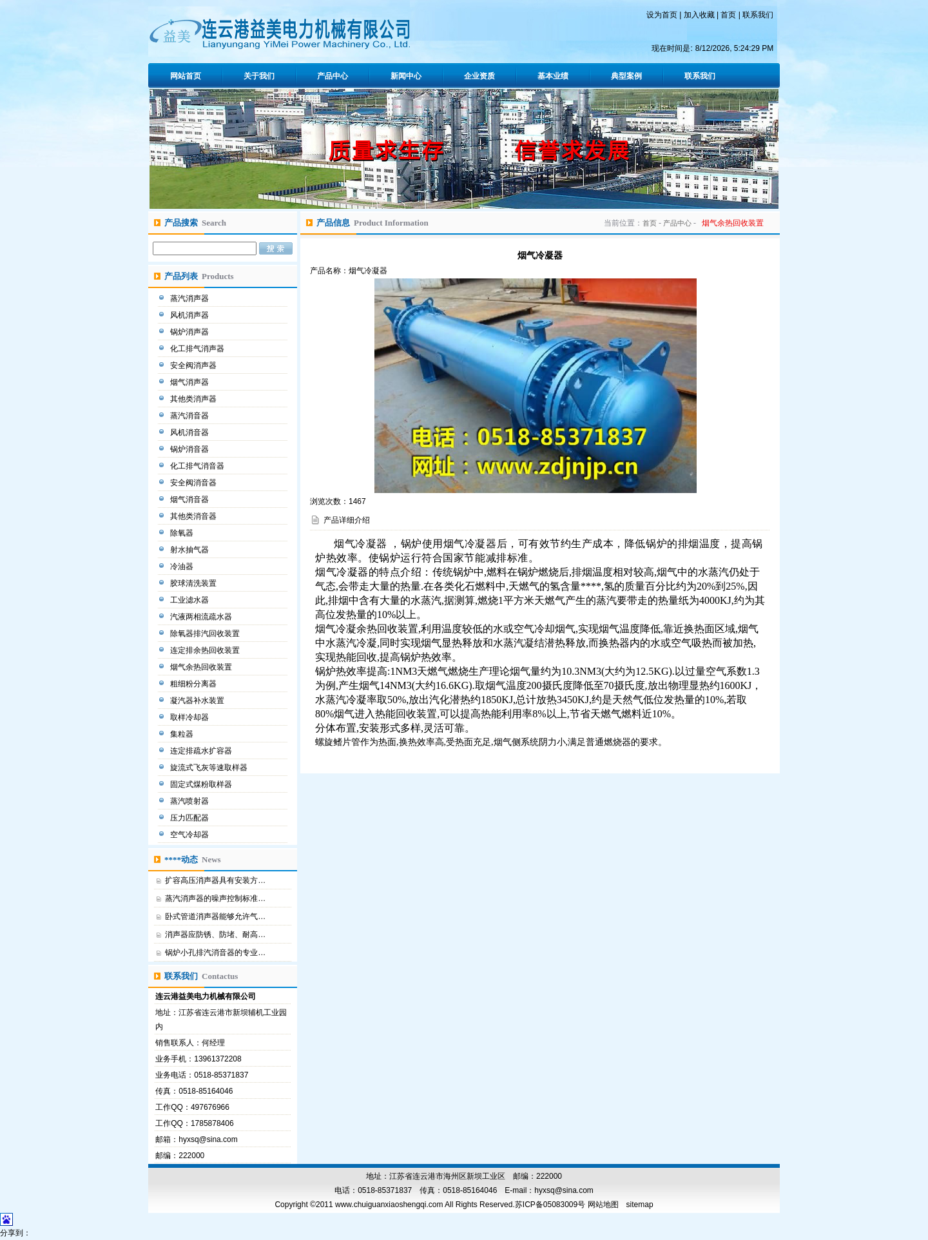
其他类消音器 (194, 516)
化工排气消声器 (198, 348)
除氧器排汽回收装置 (206, 633)
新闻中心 (406, 76)
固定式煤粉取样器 (202, 784)
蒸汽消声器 (190, 298)
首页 (728, 14)
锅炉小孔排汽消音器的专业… (215, 952)
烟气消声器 (190, 382)
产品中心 (332, 76)
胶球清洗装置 (194, 583)
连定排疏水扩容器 (202, 750)
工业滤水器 (190, 600)
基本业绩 (552, 76)
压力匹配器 (190, 817)
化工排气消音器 (198, 465)
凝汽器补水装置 (198, 700)
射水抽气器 (190, 549)
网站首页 (185, 76)
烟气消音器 (190, 499)
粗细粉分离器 (194, 683)
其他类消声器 (194, 398)
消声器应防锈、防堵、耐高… (215, 934)
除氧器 (182, 533)
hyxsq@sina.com (208, 1139)
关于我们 (259, 76)
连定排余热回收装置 (206, 650)
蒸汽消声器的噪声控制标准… (215, 898)
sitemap (639, 1204)
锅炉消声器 (190, 331)
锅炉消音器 (190, 449)
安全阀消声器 (194, 365)
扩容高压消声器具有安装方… (215, 880)
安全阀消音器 (194, 482)
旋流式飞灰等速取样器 (209, 767)
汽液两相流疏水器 (202, 616)
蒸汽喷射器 (190, 801)
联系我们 (757, 14)
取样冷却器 (190, 717)
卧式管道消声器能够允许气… (215, 916)
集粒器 (182, 734)
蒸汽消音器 (190, 415)
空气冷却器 (190, 834)
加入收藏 (699, 14)
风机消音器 (190, 432)
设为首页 (661, 14)
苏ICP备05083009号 (550, 1204)
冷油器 (182, 566)
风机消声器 (190, 315)
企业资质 (479, 76)
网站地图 (603, 1204)
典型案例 (626, 76)
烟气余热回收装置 (202, 667)
